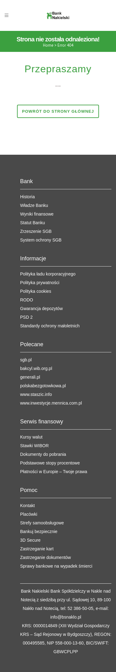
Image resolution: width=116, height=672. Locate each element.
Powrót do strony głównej (58, 111)
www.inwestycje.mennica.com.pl (51, 403)
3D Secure (30, 540)
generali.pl (30, 377)
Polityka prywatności (39, 282)
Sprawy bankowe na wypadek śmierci (56, 566)
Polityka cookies (35, 291)
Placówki (28, 514)
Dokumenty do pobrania (43, 454)
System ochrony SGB (41, 239)
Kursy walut (31, 437)
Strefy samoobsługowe (42, 522)
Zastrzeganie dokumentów (45, 557)
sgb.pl (26, 359)
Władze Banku (34, 205)
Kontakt (27, 505)
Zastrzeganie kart (37, 548)
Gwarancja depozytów (41, 308)
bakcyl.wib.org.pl (36, 368)
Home (48, 45)
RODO (26, 299)
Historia (27, 196)
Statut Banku (32, 222)
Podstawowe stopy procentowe (50, 462)
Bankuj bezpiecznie (39, 531)
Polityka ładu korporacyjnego (47, 273)
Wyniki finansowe (37, 214)
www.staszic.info (36, 394)
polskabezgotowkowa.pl (43, 385)
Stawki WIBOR (34, 445)
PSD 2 (26, 317)
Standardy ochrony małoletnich (49, 325)
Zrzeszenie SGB (36, 231)
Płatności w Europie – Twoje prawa (53, 471)
